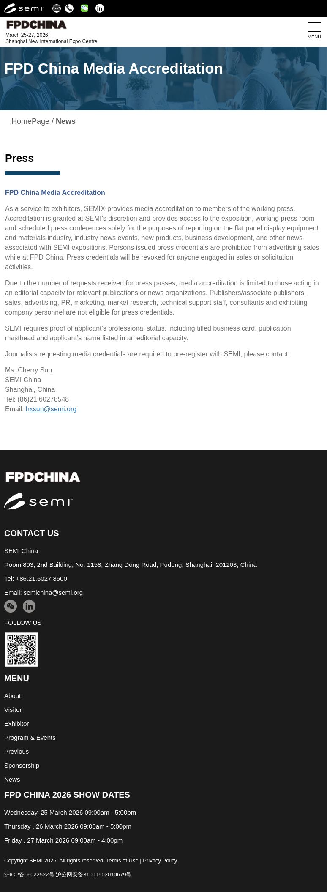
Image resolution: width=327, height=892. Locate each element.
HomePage (30, 121)
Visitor (13, 709)
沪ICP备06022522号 (29, 874)
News (12, 779)
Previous (16, 751)
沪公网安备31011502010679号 (93, 874)
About (12, 695)
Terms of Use (122, 860)
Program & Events (30, 737)
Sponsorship (21, 765)
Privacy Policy (160, 860)
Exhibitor (16, 723)
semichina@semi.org (53, 592)
